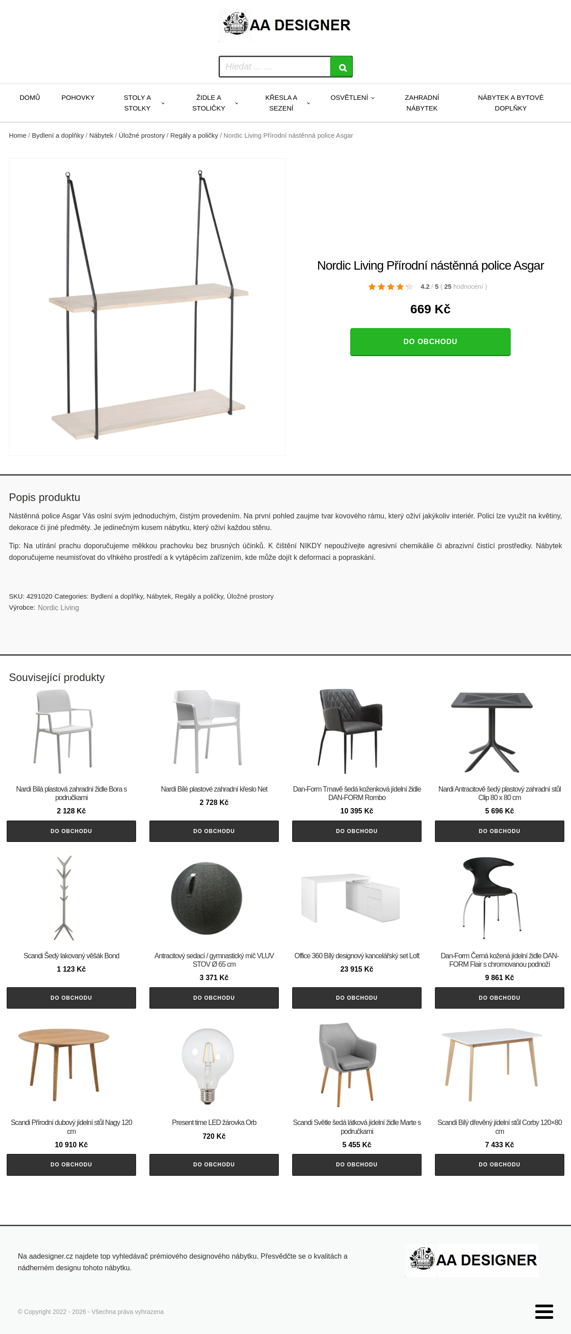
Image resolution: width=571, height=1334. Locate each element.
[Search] (341, 66)
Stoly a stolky (137, 103)
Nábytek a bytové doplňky (511, 103)
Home (17, 135)
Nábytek (101, 135)
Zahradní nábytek (422, 103)
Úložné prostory (142, 135)
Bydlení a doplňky (58, 135)
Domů (30, 97)
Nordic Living (58, 608)
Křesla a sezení (281, 103)
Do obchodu (430, 341)
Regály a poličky (194, 135)
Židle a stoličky (208, 103)
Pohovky (78, 97)
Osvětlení (349, 97)
